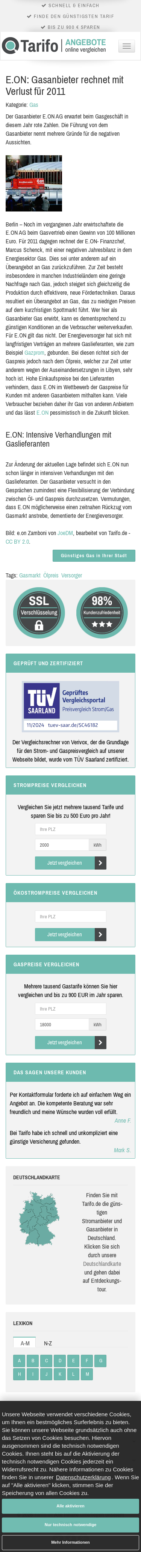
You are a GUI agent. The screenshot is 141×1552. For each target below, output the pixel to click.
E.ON (42, 412)
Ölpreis (51, 575)
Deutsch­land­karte (102, 1263)
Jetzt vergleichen (76, 863)
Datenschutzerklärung (83, 1477)
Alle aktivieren (70, 1506)
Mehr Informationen (70, 1542)
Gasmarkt (30, 575)
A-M (25, 1343)
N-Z (48, 1343)
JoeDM (65, 532)
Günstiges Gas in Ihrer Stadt (94, 555)
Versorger (71, 575)
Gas (33, 104)
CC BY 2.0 (17, 541)
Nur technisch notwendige (71, 1524)
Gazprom (34, 352)
